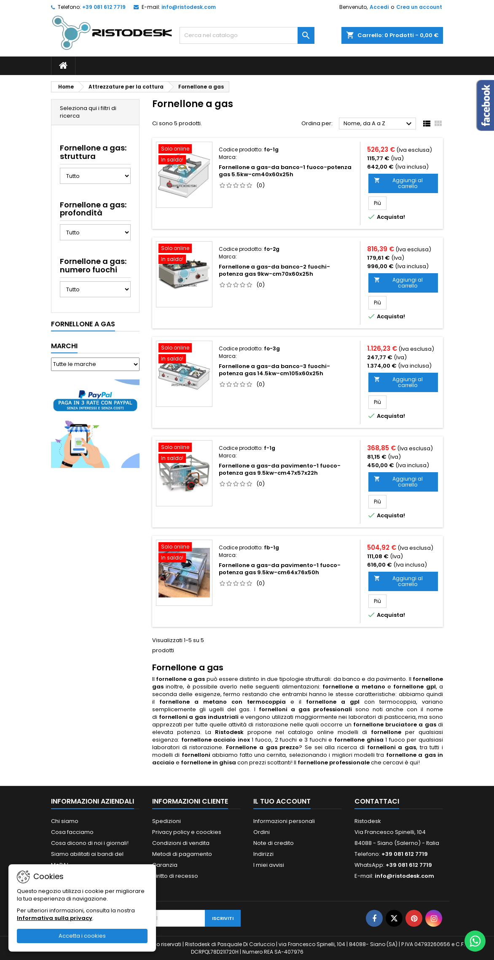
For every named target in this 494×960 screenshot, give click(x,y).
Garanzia (164, 865)
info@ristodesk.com (188, 7)
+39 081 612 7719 (104, 7)
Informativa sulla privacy (54, 918)
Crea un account (419, 7)
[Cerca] (247, 35)
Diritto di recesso (175, 876)
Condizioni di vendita (180, 843)
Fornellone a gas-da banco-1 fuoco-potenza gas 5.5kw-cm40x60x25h (285, 170)
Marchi (64, 346)
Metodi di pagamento (182, 854)
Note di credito (273, 843)
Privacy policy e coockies (186, 832)
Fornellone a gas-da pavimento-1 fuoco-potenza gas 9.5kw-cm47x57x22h (280, 469)
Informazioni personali (284, 821)
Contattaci (376, 801)
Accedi (379, 7)
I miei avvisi (268, 865)
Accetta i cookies (82, 936)
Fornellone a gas (83, 324)
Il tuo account (282, 801)
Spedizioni (166, 821)
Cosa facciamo (72, 832)
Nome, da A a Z (379, 124)
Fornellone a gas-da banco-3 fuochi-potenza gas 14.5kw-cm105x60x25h (274, 369)
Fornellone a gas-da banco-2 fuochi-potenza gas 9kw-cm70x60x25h (274, 270)
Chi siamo (64, 821)
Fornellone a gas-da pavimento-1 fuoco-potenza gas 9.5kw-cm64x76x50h (280, 568)
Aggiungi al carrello (398, 183)
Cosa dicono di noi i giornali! (90, 843)
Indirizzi (263, 854)
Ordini (261, 832)
